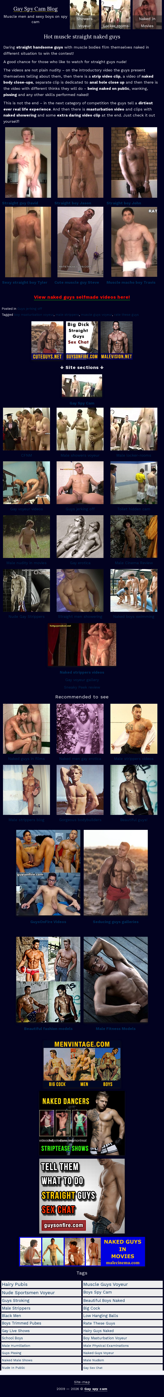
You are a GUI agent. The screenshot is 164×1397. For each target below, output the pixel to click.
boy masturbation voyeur (34, 315)
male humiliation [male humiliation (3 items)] (16, 1346)
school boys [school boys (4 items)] (12, 1338)
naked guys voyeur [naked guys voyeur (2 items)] (98, 1353)
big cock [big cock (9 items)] (91, 1308)
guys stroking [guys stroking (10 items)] (15, 1300)
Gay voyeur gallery (82, 679)
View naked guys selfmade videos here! (82, 297)
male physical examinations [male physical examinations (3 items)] (106, 1346)
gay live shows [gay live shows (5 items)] (16, 1331)
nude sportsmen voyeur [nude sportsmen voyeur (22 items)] (28, 1292)
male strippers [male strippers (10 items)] (16, 1308)
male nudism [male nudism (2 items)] (93, 1360)
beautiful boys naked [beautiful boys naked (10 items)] (104, 1300)
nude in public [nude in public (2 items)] (13, 1368)
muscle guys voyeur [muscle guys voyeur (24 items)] (105, 1284)
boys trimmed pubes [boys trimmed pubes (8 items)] (21, 1323)
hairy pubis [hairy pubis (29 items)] (15, 1284)
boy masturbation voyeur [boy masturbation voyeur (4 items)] (105, 1338)
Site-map (82, 1382)
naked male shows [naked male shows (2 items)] (17, 1360)
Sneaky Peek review (82, 687)
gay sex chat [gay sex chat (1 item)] (92, 1367)
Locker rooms (116, 26)
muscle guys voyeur (96, 315)
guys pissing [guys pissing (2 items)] (11, 1353)
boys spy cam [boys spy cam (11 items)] (97, 1292)
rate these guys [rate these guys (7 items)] (99, 1323)
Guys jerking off (29, 309)
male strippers (67, 315)
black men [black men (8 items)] (11, 1315)
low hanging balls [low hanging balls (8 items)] (100, 1315)
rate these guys (126, 315)
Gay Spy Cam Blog (35, 9)
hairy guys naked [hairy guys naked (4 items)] (98, 1331)
